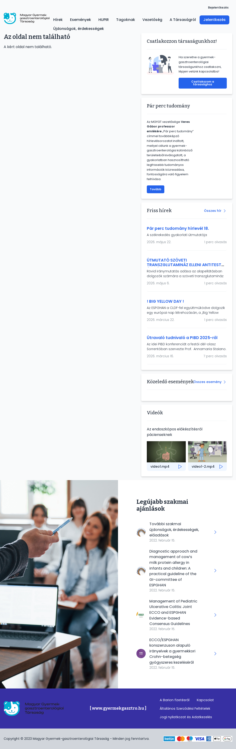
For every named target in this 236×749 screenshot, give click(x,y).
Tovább (155, 189)
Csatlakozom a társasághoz (202, 83)
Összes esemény (207, 382)
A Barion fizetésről (174, 700)
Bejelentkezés (218, 7)
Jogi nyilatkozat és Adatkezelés (186, 717)
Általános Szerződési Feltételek (185, 708)
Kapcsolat (205, 700)
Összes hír (212, 210)
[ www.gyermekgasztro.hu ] (118, 708)
